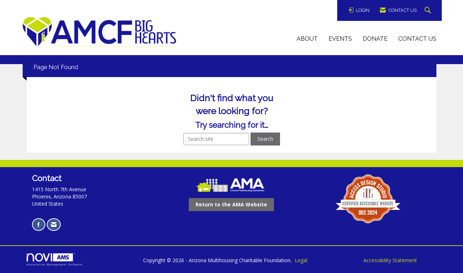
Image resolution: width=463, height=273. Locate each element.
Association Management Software (55, 259)
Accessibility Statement (390, 260)
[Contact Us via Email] (54, 224)
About (307, 38)
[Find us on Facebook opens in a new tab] (38, 224)
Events (340, 38)
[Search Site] (429, 10)
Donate (375, 38)
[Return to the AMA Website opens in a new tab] (231, 204)
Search (265, 138)
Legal (301, 260)
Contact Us (417, 38)
